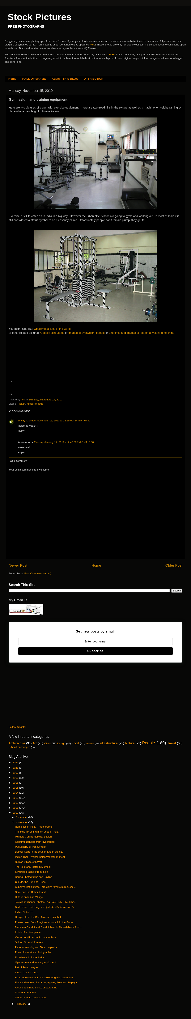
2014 (16, 792)
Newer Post (18, 565)
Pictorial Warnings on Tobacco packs (36, 947)
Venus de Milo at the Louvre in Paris (35, 937)
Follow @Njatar (17, 727)
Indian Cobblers (24, 912)
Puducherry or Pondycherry (30, 846)
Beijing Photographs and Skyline (33, 877)
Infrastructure (108, 743)
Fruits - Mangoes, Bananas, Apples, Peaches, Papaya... (47, 982)
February (21, 1003)
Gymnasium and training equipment (35, 962)
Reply (21, 430)
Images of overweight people (86, 332)
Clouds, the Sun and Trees (30, 881)
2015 (16, 787)
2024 (16, 762)
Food (75, 743)
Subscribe (95, 651)
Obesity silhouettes (52, 332)
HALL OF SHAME (34, 78)
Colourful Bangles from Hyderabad (35, 841)
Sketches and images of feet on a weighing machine (141, 332)
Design (61, 743)
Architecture (17, 743)
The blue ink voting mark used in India (36, 831)
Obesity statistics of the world (52, 328)
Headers (90, 743)
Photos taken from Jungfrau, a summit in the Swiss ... (45, 922)
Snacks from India (25, 992)
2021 (16, 767)
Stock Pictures (39, 17)
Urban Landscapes (19, 747)
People (148, 742)
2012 (16, 802)
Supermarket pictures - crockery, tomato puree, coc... (45, 886)
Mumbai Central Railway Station (33, 836)
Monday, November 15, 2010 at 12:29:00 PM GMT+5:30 (58, 420)
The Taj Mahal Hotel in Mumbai (33, 866)
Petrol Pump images (26, 967)
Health (21, 403)
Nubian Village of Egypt (28, 861)
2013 (16, 797)
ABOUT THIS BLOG (65, 78)
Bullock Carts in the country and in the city (39, 851)
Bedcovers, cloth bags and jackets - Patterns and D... (45, 907)
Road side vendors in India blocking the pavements (44, 977)
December (22, 817)
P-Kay (21, 420)
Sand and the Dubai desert (30, 892)
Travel (171, 743)
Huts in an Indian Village (29, 897)
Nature (130, 743)
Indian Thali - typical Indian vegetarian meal (40, 856)
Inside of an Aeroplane (28, 932)
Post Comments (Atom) (37, 573)
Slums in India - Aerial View (30, 997)
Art (35, 743)
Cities (47, 743)
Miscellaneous (35, 403)
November (22, 822)
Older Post (173, 565)
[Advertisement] (41, 359)
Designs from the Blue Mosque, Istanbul (38, 917)
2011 (16, 807)
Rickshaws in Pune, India (29, 957)
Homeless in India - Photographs (34, 826)
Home (12, 78)
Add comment (18, 460)
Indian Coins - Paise (26, 972)
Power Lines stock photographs (33, 952)
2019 (16, 772)
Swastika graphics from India (31, 871)
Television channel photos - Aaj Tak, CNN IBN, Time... (45, 902)
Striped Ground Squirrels (29, 942)
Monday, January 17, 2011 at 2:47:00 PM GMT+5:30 (64, 442)
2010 (16, 812)
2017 (16, 777)
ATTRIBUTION (94, 78)
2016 (16, 782)
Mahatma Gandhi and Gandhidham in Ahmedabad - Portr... (49, 927)
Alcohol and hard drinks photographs (36, 987)
